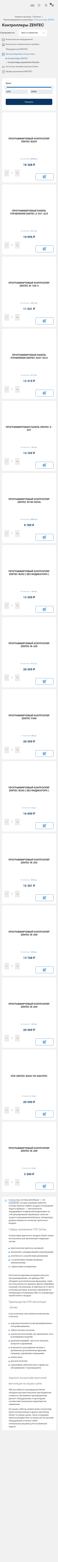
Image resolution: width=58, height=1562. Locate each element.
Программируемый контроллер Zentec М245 (29, 140)
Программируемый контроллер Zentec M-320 (29, 645)
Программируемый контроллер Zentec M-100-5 (29, 284)
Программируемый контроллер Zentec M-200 (29, 1149)
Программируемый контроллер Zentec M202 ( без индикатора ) (29, 573)
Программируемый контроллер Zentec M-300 (29, 933)
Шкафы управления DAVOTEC (19, 72)
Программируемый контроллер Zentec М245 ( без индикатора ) (29, 789)
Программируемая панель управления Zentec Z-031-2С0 (29, 212)
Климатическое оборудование (20, 40)
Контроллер (14, 1200)
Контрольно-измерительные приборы (23, 44)
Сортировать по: (7, 33)
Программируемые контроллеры (21, 54)
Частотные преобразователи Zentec (22, 67)
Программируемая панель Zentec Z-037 (29, 428)
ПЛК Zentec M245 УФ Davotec (29, 1076)
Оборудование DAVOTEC (17, 49)
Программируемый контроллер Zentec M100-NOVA (29, 501)
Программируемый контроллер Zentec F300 (29, 717)
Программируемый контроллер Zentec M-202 (29, 861)
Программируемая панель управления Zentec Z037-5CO (29, 356)
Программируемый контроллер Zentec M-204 (29, 1005)
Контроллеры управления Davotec (23, 62)
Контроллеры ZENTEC (18, 59)
